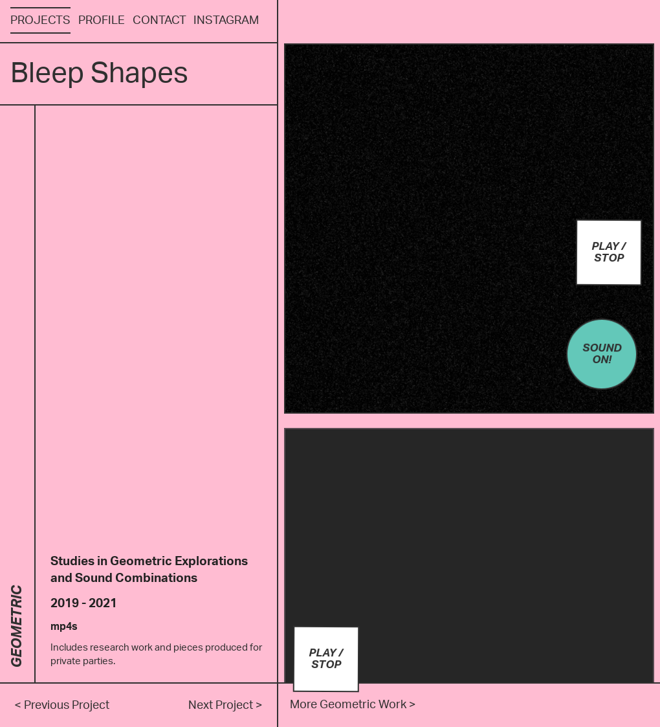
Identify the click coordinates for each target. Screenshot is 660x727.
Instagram (226, 20)
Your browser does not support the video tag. (469, 228)
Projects (40, 20)
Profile (101, 20)
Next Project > (225, 705)
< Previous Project (61, 705)
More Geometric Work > (353, 704)
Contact (159, 20)
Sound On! (604, 350)
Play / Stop (610, 251)
